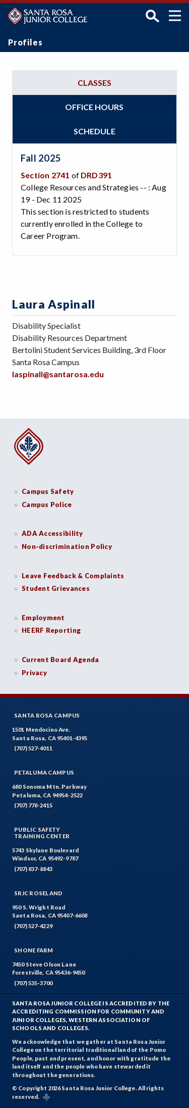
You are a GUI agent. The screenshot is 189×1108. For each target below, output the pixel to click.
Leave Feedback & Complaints (73, 576)
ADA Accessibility (52, 533)
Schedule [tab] (94, 131)
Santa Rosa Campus (47, 715)
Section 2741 (45, 175)
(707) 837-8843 (33, 869)
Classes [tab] (94, 82)
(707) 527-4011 (33, 748)
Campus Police (47, 504)
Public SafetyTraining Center (42, 832)
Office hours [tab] (94, 107)
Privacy (34, 673)
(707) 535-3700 (33, 983)
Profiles (25, 42)
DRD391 (96, 175)
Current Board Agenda (60, 660)
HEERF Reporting (51, 630)
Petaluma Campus (44, 772)
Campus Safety (48, 491)
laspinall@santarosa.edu (58, 374)
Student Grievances (56, 588)
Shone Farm (33, 950)
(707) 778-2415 (33, 805)
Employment (43, 618)
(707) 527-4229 (33, 926)
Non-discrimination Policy (67, 546)
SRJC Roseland (38, 893)
